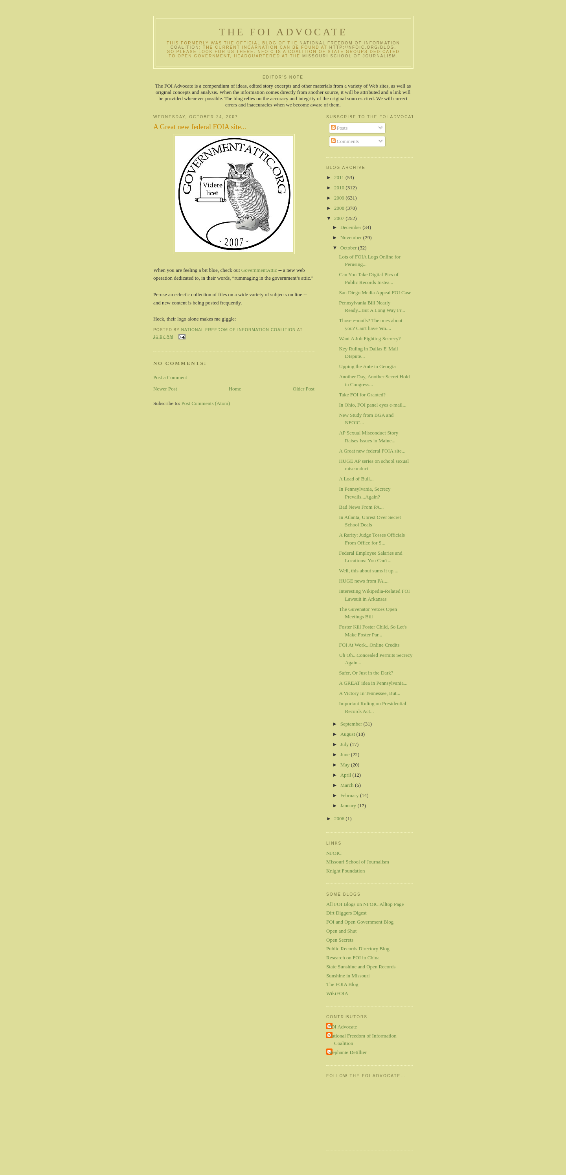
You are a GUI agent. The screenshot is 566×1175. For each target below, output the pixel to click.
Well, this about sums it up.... (368, 571)
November (351, 237)
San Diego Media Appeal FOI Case (375, 292)
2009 (339, 198)
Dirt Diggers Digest (346, 913)
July (345, 744)
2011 (339, 177)
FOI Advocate (342, 1027)
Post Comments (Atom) (206, 403)
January (349, 805)
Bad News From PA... (361, 507)
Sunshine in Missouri (348, 976)
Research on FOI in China (353, 958)
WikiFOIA (337, 993)
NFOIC (334, 853)
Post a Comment (170, 377)
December (351, 227)
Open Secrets (339, 940)
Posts (339, 128)
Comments (345, 141)
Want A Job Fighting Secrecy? (370, 338)
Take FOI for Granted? (362, 395)
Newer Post (165, 389)
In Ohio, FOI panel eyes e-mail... (372, 405)
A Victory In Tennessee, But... (369, 693)
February (350, 795)
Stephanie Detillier (347, 1052)
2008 (339, 208)
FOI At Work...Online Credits (369, 645)
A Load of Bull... (356, 479)
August (348, 734)
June (345, 754)
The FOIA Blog (342, 984)
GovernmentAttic (259, 270)
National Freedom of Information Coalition (362, 1040)
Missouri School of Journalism (349, 56)
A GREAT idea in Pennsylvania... (373, 683)
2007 (339, 218)
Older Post (303, 389)
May (345, 765)
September (352, 724)
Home (235, 389)
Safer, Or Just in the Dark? (366, 673)
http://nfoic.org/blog (362, 47)
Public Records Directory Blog (358, 948)
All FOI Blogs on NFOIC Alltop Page (365, 904)
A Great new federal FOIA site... (372, 451)
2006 (339, 818)
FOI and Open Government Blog (359, 922)
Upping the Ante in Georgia (367, 366)
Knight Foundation (345, 871)
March (347, 785)
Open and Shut (341, 931)
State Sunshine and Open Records (360, 967)
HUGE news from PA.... (363, 581)
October (349, 248)
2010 (339, 188)
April (346, 775)
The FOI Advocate (283, 32)
